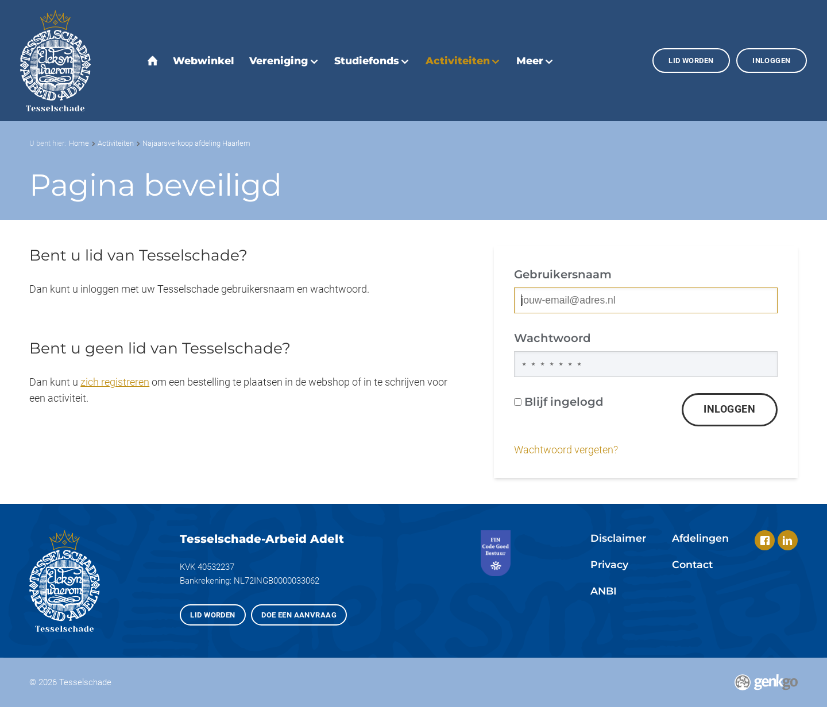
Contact (692, 564)
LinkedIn (788, 540)
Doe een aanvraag (299, 615)
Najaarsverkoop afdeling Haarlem (196, 143)
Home (79, 143)
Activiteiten (116, 143)
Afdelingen (700, 538)
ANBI (603, 591)
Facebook (765, 540)
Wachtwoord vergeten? (566, 450)
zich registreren (114, 382)
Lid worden (690, 60)
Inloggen (771, 60)
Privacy (609, 564)
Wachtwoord (552, 338)
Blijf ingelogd (559, 402)
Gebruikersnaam (563, 274)
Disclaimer (618, 538)
